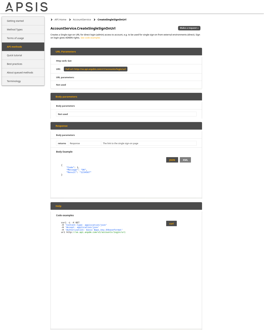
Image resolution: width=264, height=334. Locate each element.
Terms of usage (15, 38)
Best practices (14, 63)
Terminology (14, 81)
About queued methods (20, 72)
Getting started (15, 20)
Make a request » (189, 27)
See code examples (90, 37)
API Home (60, 19)
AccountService (82, 19)
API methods (14, 46)
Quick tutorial (14, 55)
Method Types (15, 29)
